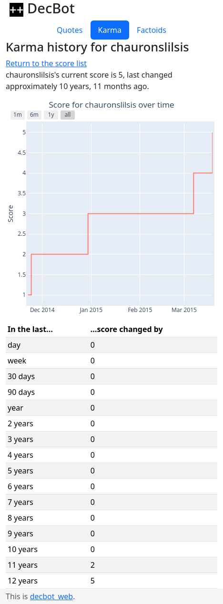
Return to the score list (46, 63)
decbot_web (51, 596)
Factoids (151, 30)
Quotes (70, 30)
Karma (110, 30)
